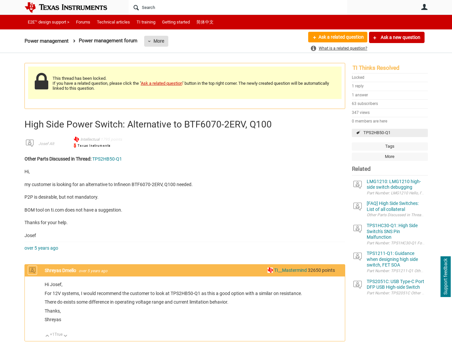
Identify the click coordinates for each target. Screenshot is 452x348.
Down (65, 336)
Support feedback (445, 277)
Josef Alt (46, 143)
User (424, 7)
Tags (389, 146)
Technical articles (113, 22)
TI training (146, 22)
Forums (83, 22)
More (158, 41)
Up (47, 336)
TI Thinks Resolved (375, 68)
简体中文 (205, 22)
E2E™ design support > (48, 22)
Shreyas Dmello (61, 270)
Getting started (176, 22)
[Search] (238, 7)
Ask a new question (400, 37)
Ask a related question (340, 37)
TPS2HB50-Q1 (376, 132)
